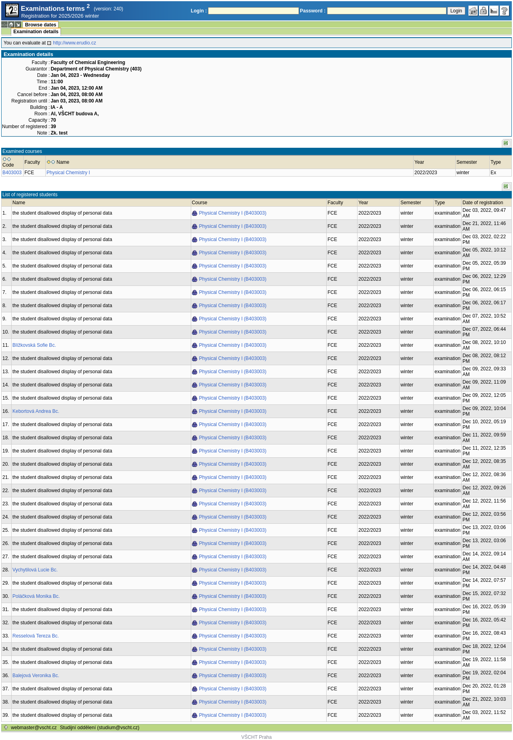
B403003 (12, 172)
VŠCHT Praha (256, 737)
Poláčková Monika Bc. (36, 596)
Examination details (36, 31)
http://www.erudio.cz (74, 43)
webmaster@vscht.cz (34, 727)
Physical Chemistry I (68, 172)
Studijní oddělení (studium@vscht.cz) (99, 727)
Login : (199, 11)
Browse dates (40, 25)
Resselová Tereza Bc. (35, 636)
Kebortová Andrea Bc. (35, 411)
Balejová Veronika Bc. (35, 675)
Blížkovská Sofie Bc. (34, 345)
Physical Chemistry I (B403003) (233, 213)
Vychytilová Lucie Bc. (35, 570)
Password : (312, 11)
